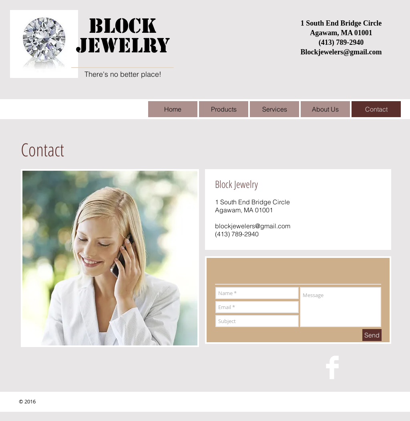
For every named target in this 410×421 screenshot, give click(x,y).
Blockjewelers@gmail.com (341, 52)
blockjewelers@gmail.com (252, 226)
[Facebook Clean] (332, 367)
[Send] (372, 335)
